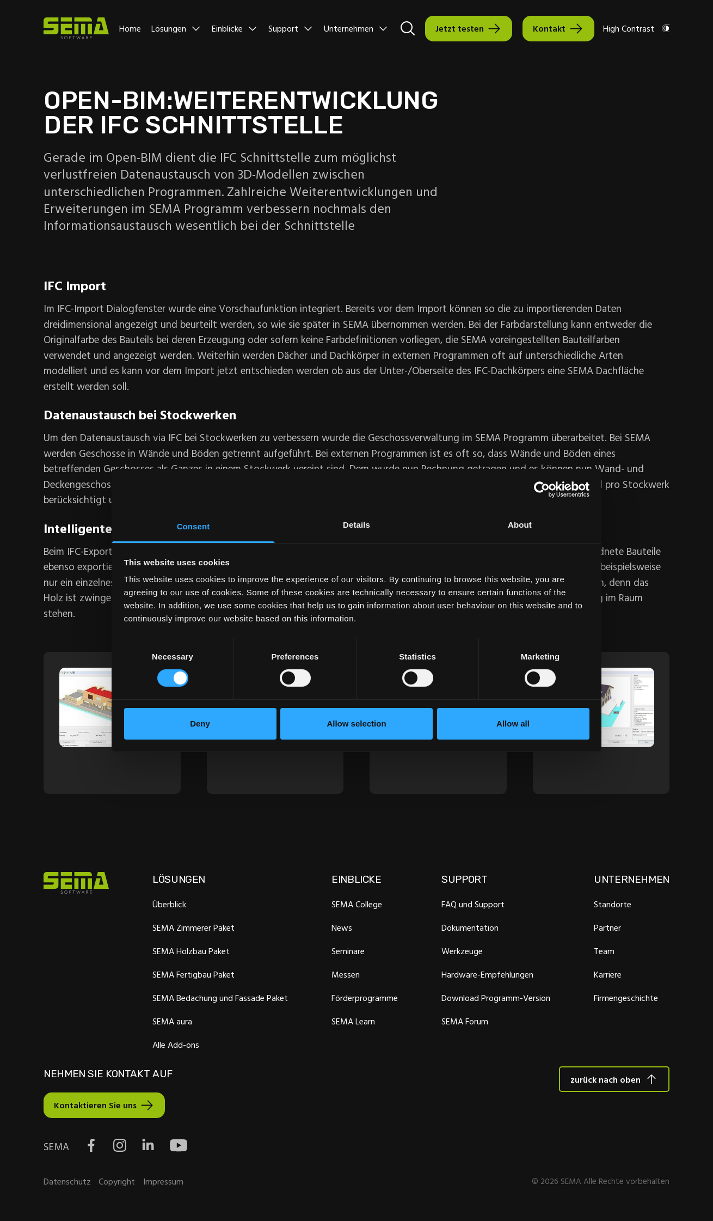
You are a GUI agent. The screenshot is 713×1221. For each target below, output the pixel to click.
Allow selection (356, 723)
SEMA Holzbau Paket (191, 952)
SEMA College (356, 905)
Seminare (348, 952)
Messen (345, 975)
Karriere (608, 975)
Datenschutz (67, 1183)
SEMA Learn (353, 1022)
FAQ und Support (473, 905)
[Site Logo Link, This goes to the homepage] (76, 28)
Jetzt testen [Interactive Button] (459, 28)
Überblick (169, 905)
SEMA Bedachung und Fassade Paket (220, 999)
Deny (200, 723)
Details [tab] (356, 524)
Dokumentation (470, 929)
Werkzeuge (462, 952)
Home (130, 28)
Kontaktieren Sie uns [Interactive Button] (95, 1107)
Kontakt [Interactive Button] (549, 28)
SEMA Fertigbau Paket (193, 975)
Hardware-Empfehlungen (487, 975)
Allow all (513, 723)
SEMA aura (172, 1022)
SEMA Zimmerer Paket (193, 929)
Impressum (163, 1183)
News (341, 929)
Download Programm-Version (495, 999)
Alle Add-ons (175, 1046)
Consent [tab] (193, 526)
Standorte (612, 905)
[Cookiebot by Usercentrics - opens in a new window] (541, 489)
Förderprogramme (364, 999)
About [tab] (520, 524)
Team (604, 952)
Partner (607, 929)
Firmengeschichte (626, 999)
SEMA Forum (464, 1022)
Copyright (117, 1183)
